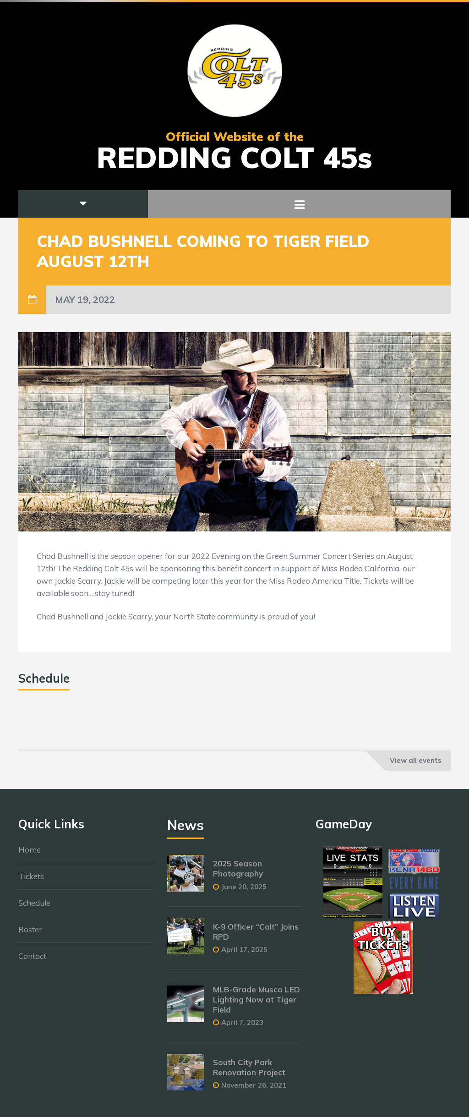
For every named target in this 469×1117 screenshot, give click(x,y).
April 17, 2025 (244, 954)
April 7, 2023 (242, 1027)
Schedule (34, 907)
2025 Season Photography (238, 873)
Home (29, 854)
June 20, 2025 (244, 891)
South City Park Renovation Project (249, 1072)
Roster (30, 934)
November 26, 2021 (253, 1089)
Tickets (31, 881)
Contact (32, 960)
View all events (416, 760)
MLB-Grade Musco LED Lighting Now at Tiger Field (256, 1004)
